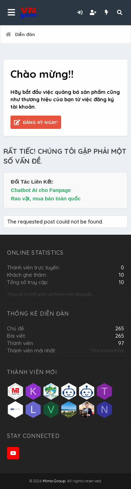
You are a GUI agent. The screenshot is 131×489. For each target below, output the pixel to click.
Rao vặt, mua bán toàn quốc (46, 198)
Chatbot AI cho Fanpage (41, 190)
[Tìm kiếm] (119, 12)
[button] (11, 12)
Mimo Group (54, 480)
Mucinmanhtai (107, 350)
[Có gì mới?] (106, 12)
